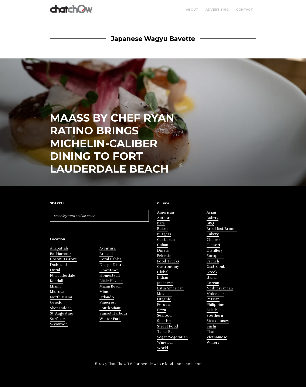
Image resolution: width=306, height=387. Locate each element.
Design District (112, 264)
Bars (161, 223)
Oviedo (56, 302)
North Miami (61, 297)
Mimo (104, 291)
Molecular (215, 294)
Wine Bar (165, 342)
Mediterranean (220, 288)
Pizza (161, 310)
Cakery (213, 234)
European (215, 256)
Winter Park (110, 319)
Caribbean (166, 239)
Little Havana (111, 281)
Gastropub (216, 266)
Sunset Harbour (113, 313)
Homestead (109, 275)
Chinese (214, 239)
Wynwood (59, 324)
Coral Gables (110, 259)
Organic (164, 299)
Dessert (213, 245)
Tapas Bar (165, 331)
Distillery (215, 250)
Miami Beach (110, 286)
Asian (211, 212)
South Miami (110, 308)
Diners (163, 250)
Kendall (56, 281)
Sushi (211, 326)
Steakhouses (218, 321)
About (192, 9)
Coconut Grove (63, 259)
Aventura (107, 248)
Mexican (164, 294)
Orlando (106, 297)
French (213, 261)
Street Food (167, 326)
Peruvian (165, 304)
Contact (244, 9)
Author (163, 218)
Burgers (164, 234)
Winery (213, 342)
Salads (212, 310)
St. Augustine (61, 313)
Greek (212, 272)
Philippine (215, 304)
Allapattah (59, 248)
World (162, 348)
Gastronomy (168, 266)
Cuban (162, 245)
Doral (55, 270)
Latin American (170, 288)
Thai (210, 331)
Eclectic (164, 256)
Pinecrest (107, 302)
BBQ (210, 223)
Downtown (109, 270)
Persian (213, 299)
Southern (215, 315)
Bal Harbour (60, 254)
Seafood (164, 315)
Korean (213, 283)
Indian (162, 277)
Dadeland (58, 264)
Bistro (162, 229)
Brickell (106, 254)
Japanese (165, 283)
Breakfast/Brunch (222, 229)
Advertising (217, 9)
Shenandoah (61, 308)
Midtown (57, 291)
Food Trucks (168, 261)
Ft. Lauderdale (62, 275)
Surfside (57, 319)
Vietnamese (217, 337)
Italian (212, 277)
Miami (55, 286)
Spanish (164, 321)
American (165, 212)
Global (162, 272)
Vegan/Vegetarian (172, 337)
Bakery (212, 218)
